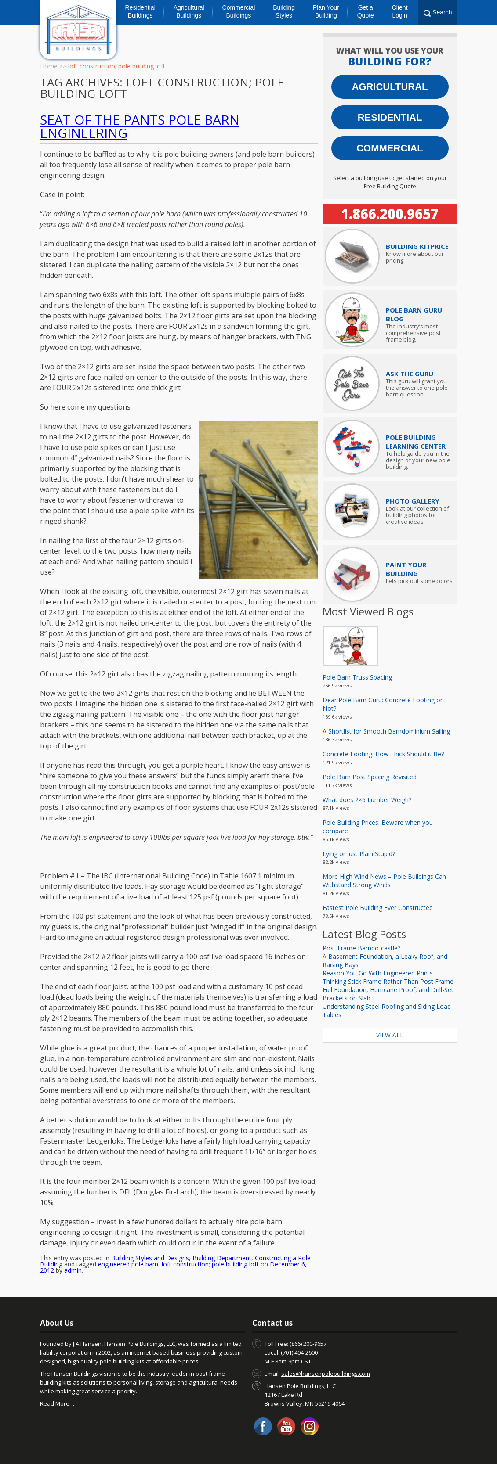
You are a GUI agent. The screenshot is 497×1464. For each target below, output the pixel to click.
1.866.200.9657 (390, 214)
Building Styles (284, 11)
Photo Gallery (412, 500)
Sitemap (435, 1445)
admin (73, 1249)
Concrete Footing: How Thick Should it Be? (383, 754)
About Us (120, 1445)
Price (417, 246)
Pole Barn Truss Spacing (357, 677)
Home (49, 66)
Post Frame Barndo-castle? (361, 948)
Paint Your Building (406, 569)
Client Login (400, 11)
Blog (93, 1445)
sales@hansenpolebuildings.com (325, 1352)
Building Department (221, 1237)
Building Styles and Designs (150, 1237)
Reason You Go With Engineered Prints (378, 973)
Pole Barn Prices (205, 1445)
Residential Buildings (140, 11)
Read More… (57, 1382)
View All (389, 1035)
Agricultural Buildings (189, 11)
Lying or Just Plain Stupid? (359, 853)
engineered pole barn (128, 1243)
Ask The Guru (409, 373)
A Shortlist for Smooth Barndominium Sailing (386, 731)
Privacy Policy (396, 1445)
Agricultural (390, 86)
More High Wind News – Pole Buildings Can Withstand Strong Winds (384, 880)
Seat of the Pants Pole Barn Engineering (139, 126)
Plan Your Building (326, 11)
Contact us (63, 1445)
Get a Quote (365, 11)
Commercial (389, 148)
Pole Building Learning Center (416, 441)
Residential (390, 117)
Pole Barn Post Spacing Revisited (370, 777)
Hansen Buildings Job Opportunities (320, 1445)
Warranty (249, 1445)
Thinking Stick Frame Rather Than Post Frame (388, 981)
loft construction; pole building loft (210, 1243)
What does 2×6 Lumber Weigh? (367, 799)
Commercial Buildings (238, 11)
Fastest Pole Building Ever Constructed (378, 907)
